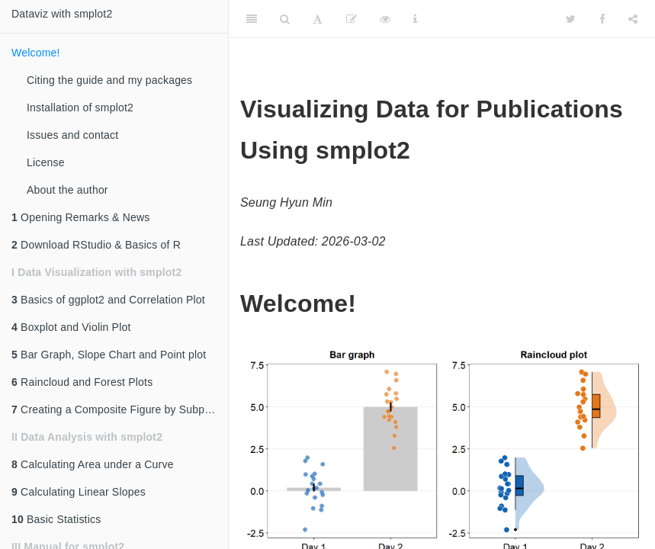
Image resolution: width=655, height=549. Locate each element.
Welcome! (35, 53)
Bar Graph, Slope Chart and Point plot (108, 354)
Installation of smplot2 (80, 107)
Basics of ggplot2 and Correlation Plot (108, 300)
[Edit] (351, 19)
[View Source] (385, 19)
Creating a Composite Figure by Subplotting (119, 409)
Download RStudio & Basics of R (96, 245)
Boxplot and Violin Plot (71, 327)
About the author (67, 190)
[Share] (633, 19)
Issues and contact (72, 135)
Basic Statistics (56, 519)
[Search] (284, 19)
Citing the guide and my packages (109, 80)
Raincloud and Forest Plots (82, 382)
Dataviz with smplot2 (61, 14)
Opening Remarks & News (80, 217)
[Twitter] (570, 19)
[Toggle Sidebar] (251, 19)
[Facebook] (602, 19)
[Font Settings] (317, 19)
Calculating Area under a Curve (92, 464)
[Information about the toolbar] (415, 19)
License (46, 162)
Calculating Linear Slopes (78, 492)
